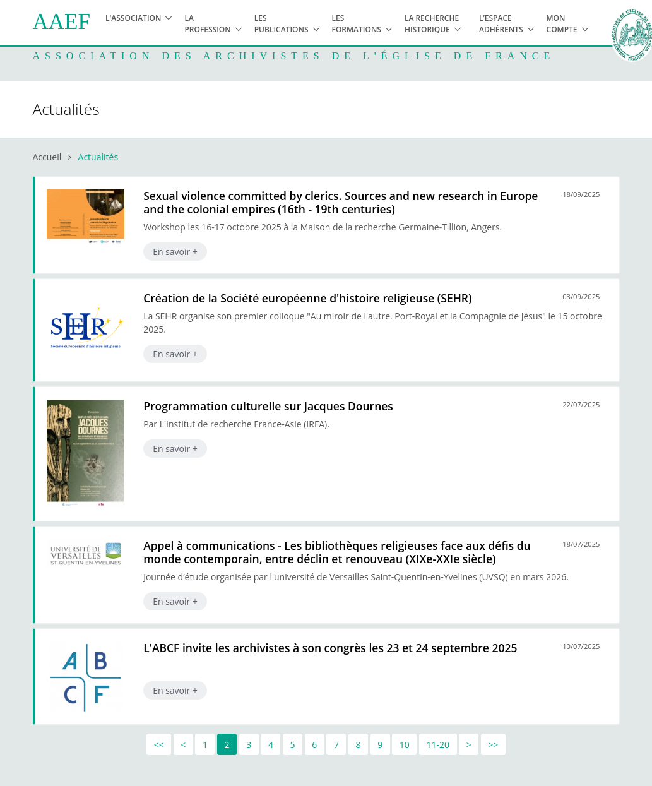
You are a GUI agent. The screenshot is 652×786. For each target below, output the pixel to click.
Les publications (281, 24)
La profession (207, 24)
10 (405, 745)
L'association (133, 18)
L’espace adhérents (501, 24)
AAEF (61, 21)
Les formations (356, 24)
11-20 (438, 745)
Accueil (47, 157)
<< (159, 745)
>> (493, 745)
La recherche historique (432, 24)
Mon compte (562, 24)
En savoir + (175, 252)
